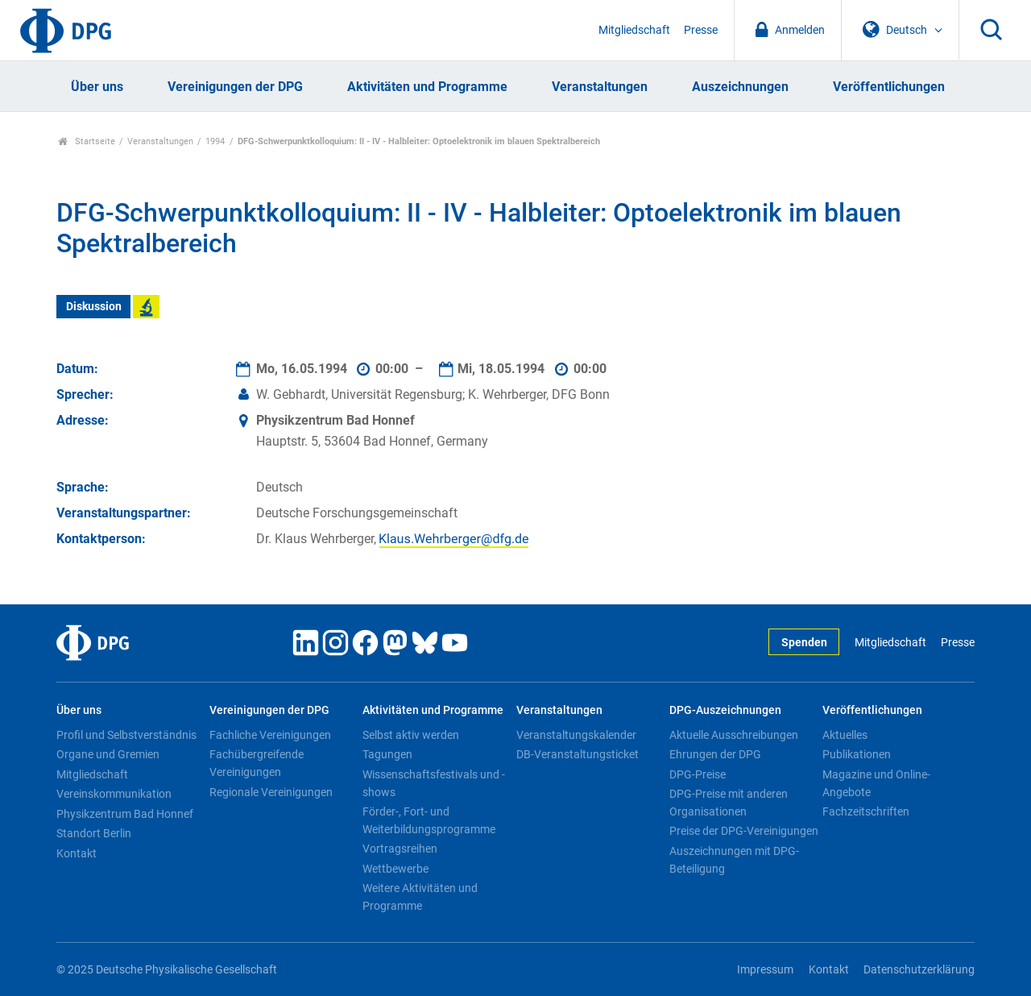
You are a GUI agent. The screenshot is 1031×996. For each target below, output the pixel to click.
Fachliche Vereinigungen (270, 734)
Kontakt (76, 853)
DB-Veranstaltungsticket (577, 754)
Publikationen (856, 754)
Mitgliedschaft (634, 30)
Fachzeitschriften (865, 811)
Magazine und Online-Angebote (876, 783)
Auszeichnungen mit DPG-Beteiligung (734, 860)
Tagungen (387, 754)
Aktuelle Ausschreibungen (733, 734)
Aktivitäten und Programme (427, 86)
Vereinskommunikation (114, 793)
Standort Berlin (93, 833)
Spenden (804, 642)
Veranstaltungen (600, 86)
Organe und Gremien (107, 754)
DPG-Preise (697, 774)
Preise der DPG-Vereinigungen (743, 830)
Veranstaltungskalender (576, 734)
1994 (215, 141)
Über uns (97, 86)
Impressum (765, 970)
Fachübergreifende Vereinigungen (256, 763)
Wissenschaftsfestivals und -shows (433, 783)
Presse (701, 30)
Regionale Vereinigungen (271, 792)
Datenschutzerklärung (919, 970)
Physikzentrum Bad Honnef (124, 813)
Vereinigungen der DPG (235, 86)
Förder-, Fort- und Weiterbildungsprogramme (428, 820)
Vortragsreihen (399, 848)
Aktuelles (844, 734)
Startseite (86, 141)
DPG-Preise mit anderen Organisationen (728, 802)
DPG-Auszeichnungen (725, 710)
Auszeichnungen (740, 86)
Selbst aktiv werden (410, 734)
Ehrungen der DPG (715, 754)
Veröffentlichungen (889, 86)
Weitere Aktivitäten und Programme (420, 897)
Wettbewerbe (395, 868)
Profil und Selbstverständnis (126, 734)
